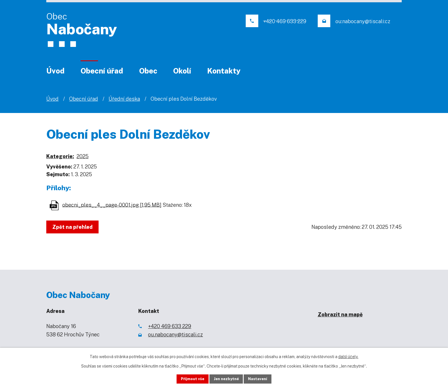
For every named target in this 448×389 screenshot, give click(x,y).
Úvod (55, 70)
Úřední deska (124, 99)
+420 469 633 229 (169, 326)
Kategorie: (60, 156)
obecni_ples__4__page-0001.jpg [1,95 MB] (111, 205)
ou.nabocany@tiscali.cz (175, 335)
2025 (83, 156)
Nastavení (263, 378)
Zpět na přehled (74, 227)
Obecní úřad (102, 70)
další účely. (348, 355)
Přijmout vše (187, 378)
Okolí (182, 70)
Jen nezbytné (226, 378)
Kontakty (224, 70)
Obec (148, 70)
